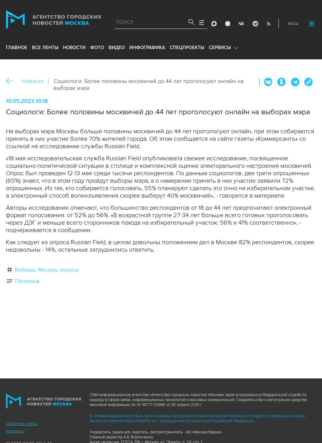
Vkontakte (241, 23)
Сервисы (220, 47)
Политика (27, 281)
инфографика (147, 47)
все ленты (45, 47)
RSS (268, 23)
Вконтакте (268, 82)
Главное (16, 47)
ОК (281, 82)
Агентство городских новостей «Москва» (53, 21)
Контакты (15, 431)
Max (214, 23)
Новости (32, 81)
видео (117, 47)
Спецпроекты (187, 47)
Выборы (25, 269)
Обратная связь (22, 423)
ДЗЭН (227, 23)
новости (74, 47)
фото (97, 47)
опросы (69, 269)
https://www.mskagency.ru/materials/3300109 (308, 82)
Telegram (255, 23)
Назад (11, 81)
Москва (47, 269)
